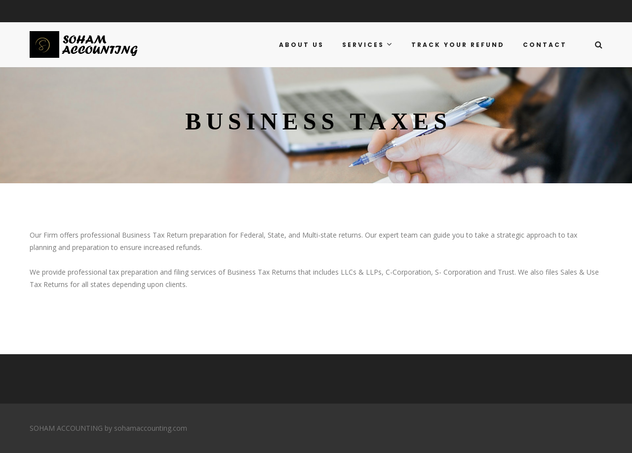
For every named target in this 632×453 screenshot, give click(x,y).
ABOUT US (301, 45)
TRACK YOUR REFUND (458, 45)
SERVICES (367, 44)
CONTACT (545, 45)
